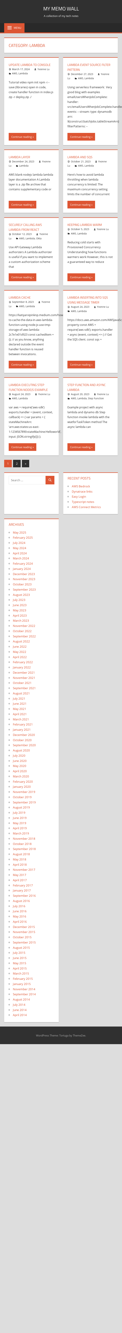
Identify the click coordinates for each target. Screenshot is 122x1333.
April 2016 (20, 922)
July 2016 (19, 906)
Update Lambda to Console (24, 67)
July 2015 (19, 953)
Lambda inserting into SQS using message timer (90, 300)
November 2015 (24, 932)
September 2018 (24, 849)
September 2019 (24, 802)
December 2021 (24, 673)
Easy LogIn (79, 497)
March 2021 (21, 719)
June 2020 (20, 761)
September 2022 (24, 636)
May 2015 (19, 963)
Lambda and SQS (81, 157)
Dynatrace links (82, 491)
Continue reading (21, 136)
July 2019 (19, 813)
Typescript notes (83, 502)
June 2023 (20, 605)
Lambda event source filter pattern (86, 67)
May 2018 (19, 859)
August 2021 (21, 693)
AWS (14, 78)
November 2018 (24, 839)
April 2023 (20, 615)
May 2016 (19, 916)
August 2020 (21, 750)
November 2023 (24, 579)
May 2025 (19, 532)
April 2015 (20, 968)
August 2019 (21, 807)
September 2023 (24, 589)
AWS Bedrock (81, 486)
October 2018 (22, 844)
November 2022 (24, 626)
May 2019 (19, 823)
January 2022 (22, 667)
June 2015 (20, 958)
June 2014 (20, 1010)
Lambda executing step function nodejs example (30, 387)
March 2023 (21, 621)
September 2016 (24, 896)
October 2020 (22, 740)
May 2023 (19, 610)
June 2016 (20, 911)
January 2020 (22, 787)
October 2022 (22, 631)
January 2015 (22, 984)
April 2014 (20, 1015)
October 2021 (22, 683)
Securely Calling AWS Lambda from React (27, 227)
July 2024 (19, 543)
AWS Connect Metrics (86, 507)
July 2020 (19, 756)
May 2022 (19, 652)
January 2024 (22, 569)
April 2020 (20, 771)
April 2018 (20, 865)
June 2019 (20, 818)
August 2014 (21, 999)
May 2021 (19, 709)
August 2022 (21, 641)
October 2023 (22, 584)
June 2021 (20, 704)
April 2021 (20, 714)
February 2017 (23, 885)
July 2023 (19, 600)
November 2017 (24, 870)
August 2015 (21, 948)
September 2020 (24, 745)
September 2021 (24, 688)
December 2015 (24, 927)
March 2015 (21, 973)
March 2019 (21, 833)
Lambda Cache (21, 297)
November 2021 (24, 678)
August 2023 (21, 595)
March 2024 (21, 558)
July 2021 (19, 699)
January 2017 (22, 890)
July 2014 (19, 1005)
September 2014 (24, 994)
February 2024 (23, 563)
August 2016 (21, 901)
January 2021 (22, 730)
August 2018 (21, 854)
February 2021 (23, 724)
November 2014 (24, 989)
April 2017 (20, 880)
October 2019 (22, 797)
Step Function (96, 398)
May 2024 (19, 548)
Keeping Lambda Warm (86, 224)
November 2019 (24, 792)
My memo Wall (61, 8)
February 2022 (23, 662)
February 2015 (23, 979)
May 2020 (19, 766)
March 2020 (21, 776)
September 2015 (24, 942)
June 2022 (20, 647)
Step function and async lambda (88, 387)
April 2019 (20, 828)
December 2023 (24, 574)
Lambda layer (20, 157)
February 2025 (23, 538)
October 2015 (22, 937)
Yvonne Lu (44, 74)
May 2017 (19, 875)
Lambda (23, 78)
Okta (39, 238)
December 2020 (24, 735)
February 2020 (23, 782)
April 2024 (20, 553)
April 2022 (20, 657)
